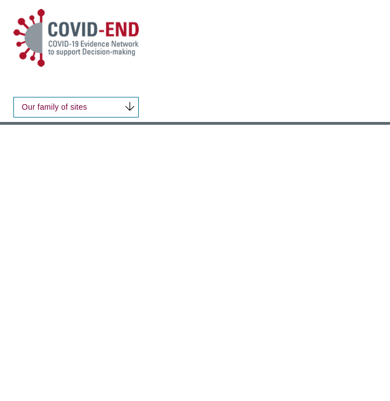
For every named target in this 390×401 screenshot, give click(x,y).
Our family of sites (54, 106)
